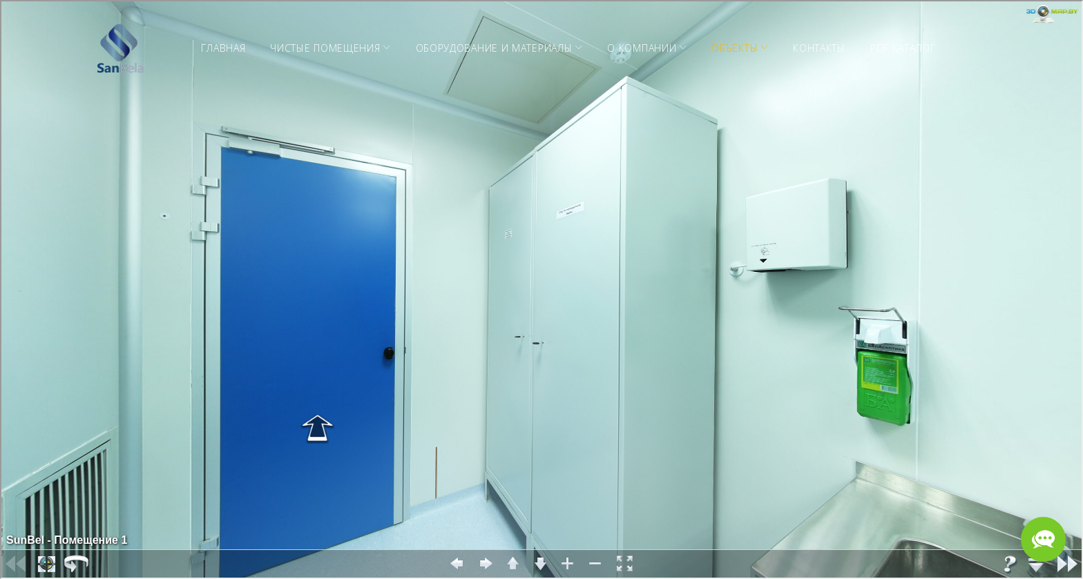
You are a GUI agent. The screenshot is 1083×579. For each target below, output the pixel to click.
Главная (223, 48)
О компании (641, 48)
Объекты (734, 48)
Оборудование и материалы (494, 48)
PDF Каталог (903, 48)
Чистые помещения (325, 48)
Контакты (819, 48)
